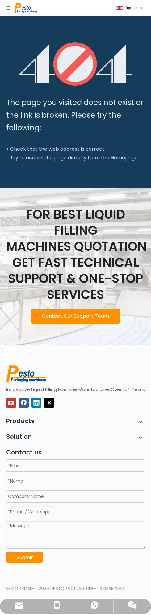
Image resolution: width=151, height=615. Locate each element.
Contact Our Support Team (75, 316)
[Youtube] (11, 403)
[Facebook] (24, 403)
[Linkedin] (36, 403)
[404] (75, 64)
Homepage (124, 157)
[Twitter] (49, 403)
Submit (25, 557)
